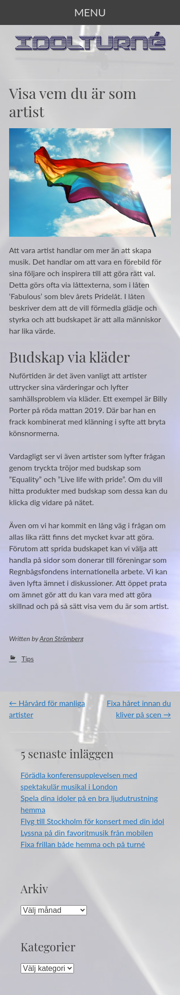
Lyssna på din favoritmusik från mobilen (87, 832)
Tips (28, 659)
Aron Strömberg (62, 638)
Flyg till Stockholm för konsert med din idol (92, 820)
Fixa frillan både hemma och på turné (83, 844)
